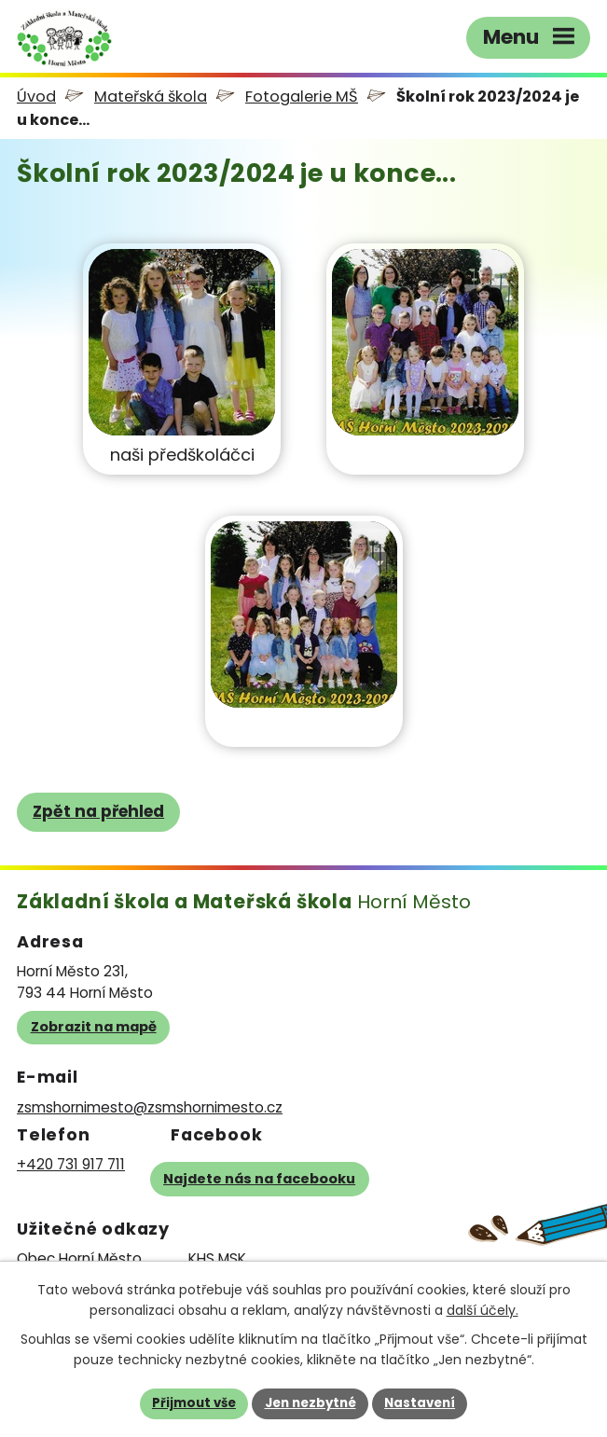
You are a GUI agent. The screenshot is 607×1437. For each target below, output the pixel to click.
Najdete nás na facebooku (259, 1178)
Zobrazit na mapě (94, 1026)
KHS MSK (217, 1258)
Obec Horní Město (79, 1258)
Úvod (36, 96)
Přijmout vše (194, 1403)
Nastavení (419, 1403)
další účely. (482, 1310)
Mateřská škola (150, 96)
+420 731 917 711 (71, 1164)
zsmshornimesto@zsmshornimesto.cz (150, 1107)
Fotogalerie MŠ (301, 96)
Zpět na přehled (98, 811)
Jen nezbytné (310, 1403)
